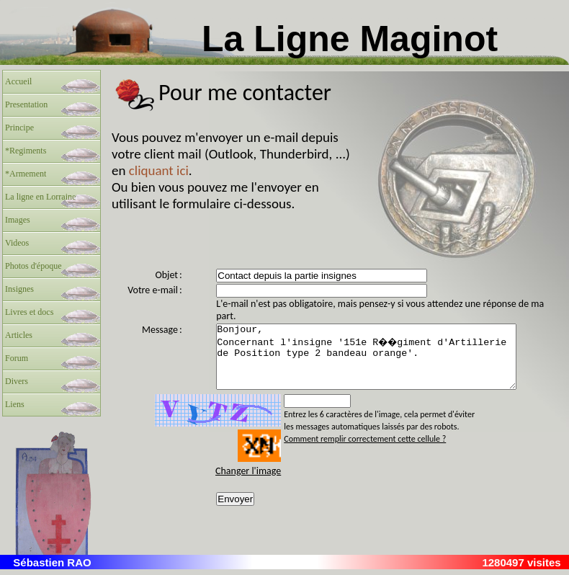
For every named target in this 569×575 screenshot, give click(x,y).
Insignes (19, 289)
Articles (18, 335)
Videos (17, 243)
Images (17, 220)
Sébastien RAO (52, 568)
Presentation (26, 104)
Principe (19, 127)
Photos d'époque (33, 266)
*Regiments (25, 151)
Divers (16, 381)
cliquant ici (159, 170)
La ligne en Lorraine (40, 197)
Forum (16, 358)
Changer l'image (245, 484)
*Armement (25, 174)
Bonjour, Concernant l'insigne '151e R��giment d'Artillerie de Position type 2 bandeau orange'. (381, 363)
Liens (14, 404)
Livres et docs (29, 312)
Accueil (18, 81)
